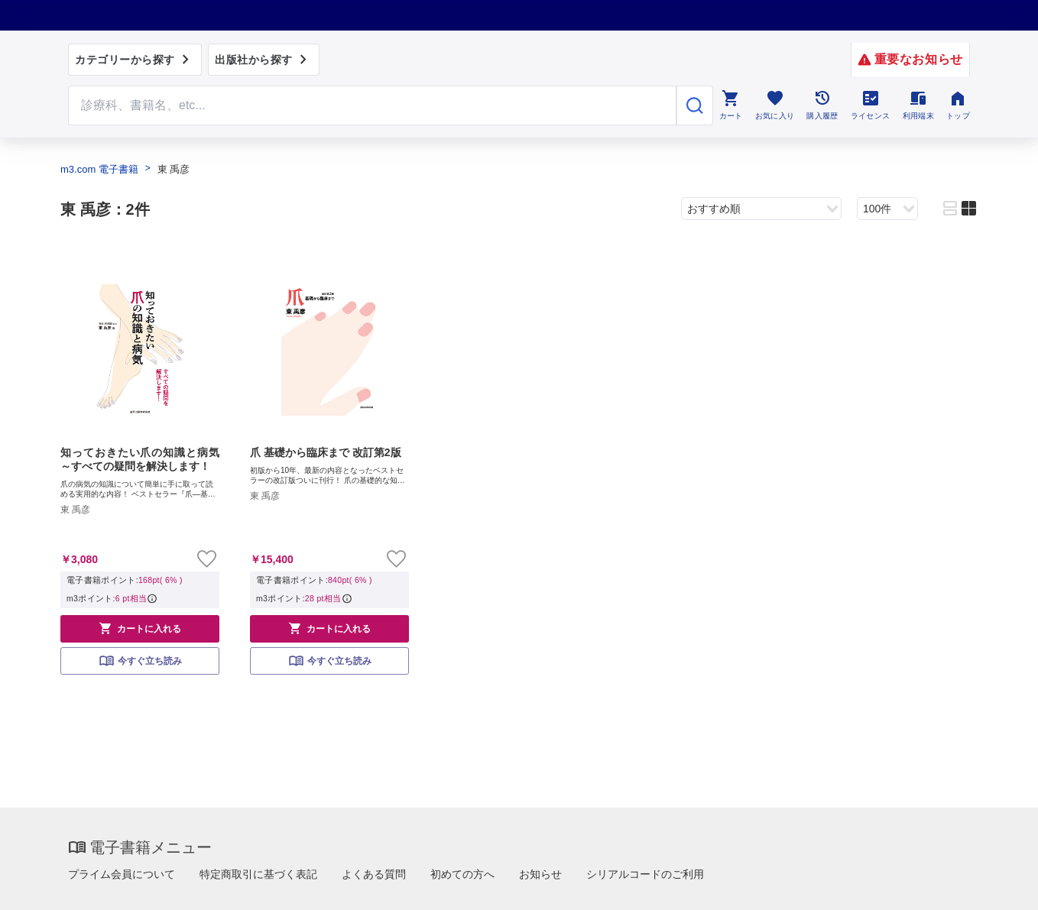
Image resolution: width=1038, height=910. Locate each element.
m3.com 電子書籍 (99, 169)
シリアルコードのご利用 (645, 874)
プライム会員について (121, 874)
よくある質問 (374, 874)
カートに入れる (140, 628)
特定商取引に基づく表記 (258, 874)
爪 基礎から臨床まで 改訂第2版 (325, 452)
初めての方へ (462, 874)
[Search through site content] (372, 105)
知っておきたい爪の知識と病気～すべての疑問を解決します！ (139, 459)
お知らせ (540, 874)
